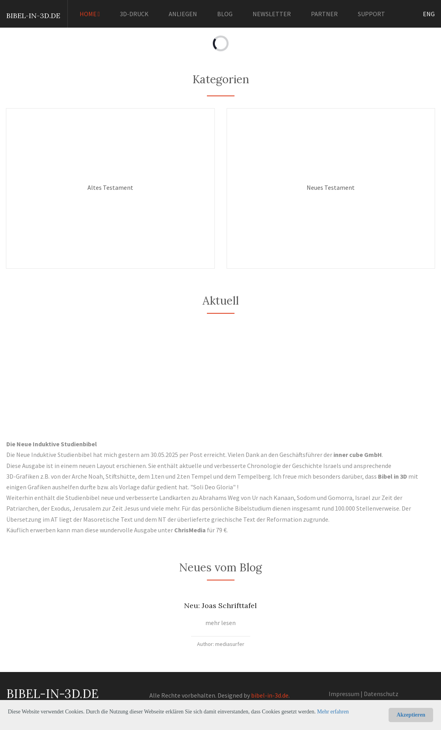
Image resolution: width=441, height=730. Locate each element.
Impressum (344, 694)
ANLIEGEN (183, 14)
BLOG (225, 14)
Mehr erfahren (333, 712)
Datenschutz (381, 694)
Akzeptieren (410, 715)
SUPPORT (371, 14)
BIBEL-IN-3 (25, 15)
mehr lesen (220, 623)
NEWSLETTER (272, 14)
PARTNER (324, 14)
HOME (90, 14)
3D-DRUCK (134, 14)
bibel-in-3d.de (269, 695)
